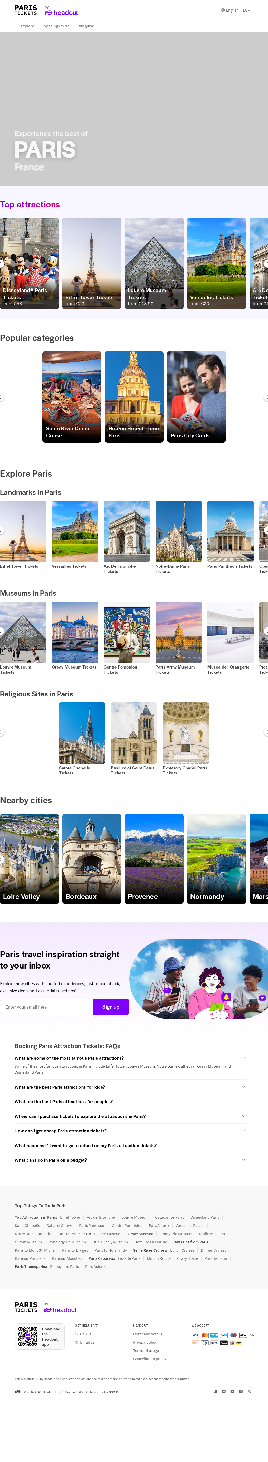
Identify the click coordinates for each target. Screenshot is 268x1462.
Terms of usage (146, 1350)
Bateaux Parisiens (30, 1258)
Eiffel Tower (70, 1217)
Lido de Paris (129, 1258)
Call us (85, 1334)
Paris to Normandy (110, 1250)
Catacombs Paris (169, 1217)
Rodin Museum (212, 1233)
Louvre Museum (135, 1217)
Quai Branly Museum (110, 1242)
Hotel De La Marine (150, 1242)
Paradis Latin (216, 1258)
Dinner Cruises (213, 1250)
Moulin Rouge (159, 1258)
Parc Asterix (159, 1225)
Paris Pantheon (92, 1225)
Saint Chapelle (27, 1225)
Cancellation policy (149, 1358)
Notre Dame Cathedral (34, 1233)
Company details (147, 1334)
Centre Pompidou (127, 1225)
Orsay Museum (140, 1233)
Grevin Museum (28, 1242)
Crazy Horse (187, 1258)
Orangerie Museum (176, 1233)
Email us (87, 1342)
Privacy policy (145, 1342)
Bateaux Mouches (67, 1258)
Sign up (111, 1006)
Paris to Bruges (75, 1250)
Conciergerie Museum (67, 1242)
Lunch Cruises (182, 1250)
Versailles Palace (190, 1225)
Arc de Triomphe (101, 1217)
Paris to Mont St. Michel (35, 1250)
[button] (71, 397)
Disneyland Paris (204, 1217)
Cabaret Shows (59, 1225)
